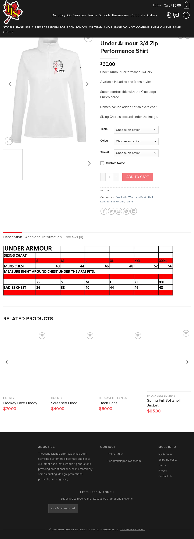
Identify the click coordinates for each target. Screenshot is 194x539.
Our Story (59, 15)
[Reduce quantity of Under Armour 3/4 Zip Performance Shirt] (102, 177)
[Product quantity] (109, 177)
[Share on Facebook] (103, 211)
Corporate (137, 15)
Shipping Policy (167, 459)
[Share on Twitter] (111, 211)
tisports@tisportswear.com (124, 461)
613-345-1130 (115, 454)
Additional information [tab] (43, 237)
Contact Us (165, 476)
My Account (165, 454)
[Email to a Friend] (118, 211)
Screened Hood (64, 403)
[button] (157, 5)
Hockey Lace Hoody (20, 403)
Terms (162, 465)
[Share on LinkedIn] (133, 211)
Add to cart (137, 177)
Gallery (152, 15)
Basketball (117, 201)
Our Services (76, 15)
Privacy (162, 470)
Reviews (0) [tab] (74, 237)
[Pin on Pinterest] (126, 211)
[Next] (87, 84)
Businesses (120, 15)
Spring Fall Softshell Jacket (163, 403)
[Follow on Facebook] (186, 15)
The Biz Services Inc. (132, 529)
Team (103, 129)
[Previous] (10, 84)
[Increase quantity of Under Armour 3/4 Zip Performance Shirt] (116, 177)
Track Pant (108, 403)
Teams (92, 15)
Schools (104, 15)
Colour (104, 140)
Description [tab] (12, 237)
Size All (104, 152)
